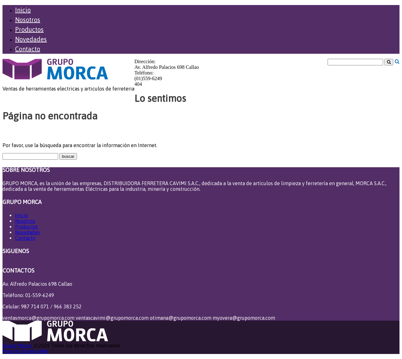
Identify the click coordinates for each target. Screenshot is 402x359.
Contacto (27, 48)
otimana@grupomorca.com (180, 318)
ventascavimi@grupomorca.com (112, 318)
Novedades (31, 39)
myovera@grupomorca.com (244, 318)
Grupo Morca (17, 345)
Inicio (23, 10)
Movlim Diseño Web (25, 351)
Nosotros (27, 19)
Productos (29, 29)
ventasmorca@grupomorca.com (38, 318)
